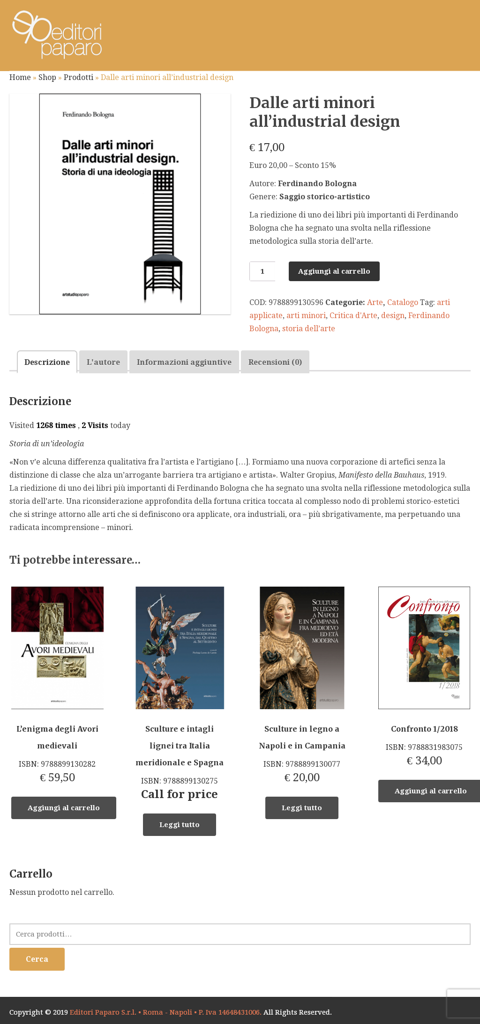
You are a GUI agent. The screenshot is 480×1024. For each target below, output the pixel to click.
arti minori (306, 315)
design (393, 315)
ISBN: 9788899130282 (57, 685)
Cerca (37, 959)
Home (20, 77)
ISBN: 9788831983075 (424, 677)
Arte (375, 302)
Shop (47, 77)
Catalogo (402, 302)
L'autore (103, 362)
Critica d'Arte (353, 315)
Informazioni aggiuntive (184, 362)
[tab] (47, 361)
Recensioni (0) (275, 362)
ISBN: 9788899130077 (302, 685)
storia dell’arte (308, 328)
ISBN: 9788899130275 (179, 694)
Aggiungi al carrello (334, 271)
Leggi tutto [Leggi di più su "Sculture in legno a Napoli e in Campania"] (302, 808)
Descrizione (47, 362)
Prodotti (78, 77)
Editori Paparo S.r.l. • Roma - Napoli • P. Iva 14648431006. (166, 1012)
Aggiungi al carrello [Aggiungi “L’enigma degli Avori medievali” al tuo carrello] (64, 808)
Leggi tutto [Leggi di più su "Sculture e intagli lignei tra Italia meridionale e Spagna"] (179, 825)
